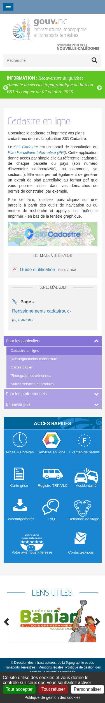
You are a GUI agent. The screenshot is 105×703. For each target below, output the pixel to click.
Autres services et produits (32, 384)
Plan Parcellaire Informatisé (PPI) (37, 152)
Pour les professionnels (26, 394)
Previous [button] (5, 88)
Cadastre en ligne (25, 350)
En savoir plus (18, 404)
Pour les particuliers (23, 341)
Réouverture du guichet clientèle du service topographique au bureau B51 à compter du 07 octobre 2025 (50, 84)
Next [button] (99, 88)
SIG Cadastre (26, 147)
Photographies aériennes (31, 375)
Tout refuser (53, 689)
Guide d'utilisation (37, 269)
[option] (52, 85)
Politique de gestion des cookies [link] (52, 697)
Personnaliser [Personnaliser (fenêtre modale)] (87, 689)
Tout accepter (19, 689)
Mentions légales (50, 667)
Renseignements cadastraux (34, 359)
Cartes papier (21, 367)
